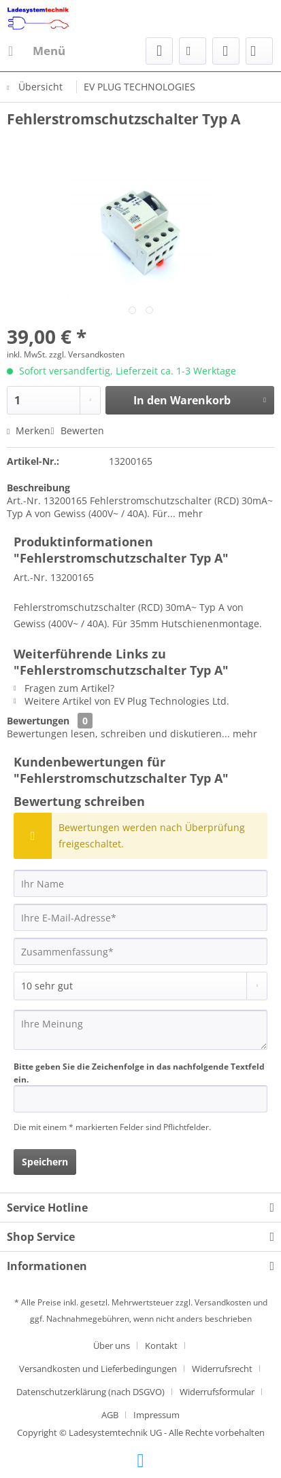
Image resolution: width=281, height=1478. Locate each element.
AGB (109, 1415)
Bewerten (76, 430)
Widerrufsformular (217, 1392)
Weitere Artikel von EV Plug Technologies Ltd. (121, 700)
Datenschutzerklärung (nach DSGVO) (90, 1392)
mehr (189, 513)
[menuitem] (36, 51)
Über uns (111, 1345)
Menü (36, 49)
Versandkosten (223, 1302)
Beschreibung (38, 487)
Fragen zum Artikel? (64, 688)
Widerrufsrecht (222, 1368)
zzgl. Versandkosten (87, 354)
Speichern (45, 1161)
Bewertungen (38, 720)
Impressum (156, 1415)
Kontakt (161, 1345)
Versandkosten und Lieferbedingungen (98, 1368)
